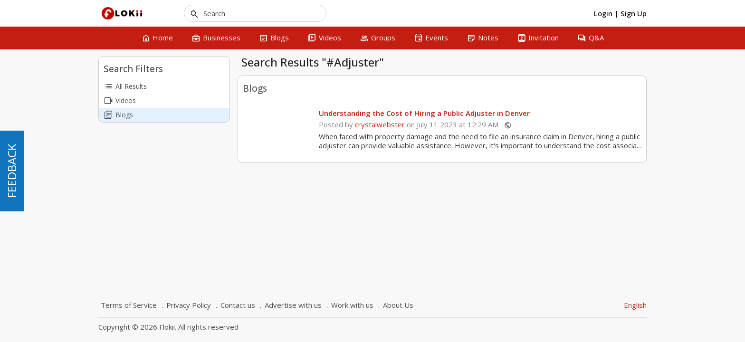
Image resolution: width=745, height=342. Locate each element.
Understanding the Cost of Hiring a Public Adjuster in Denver (424, 113)
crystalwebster (380, 124)
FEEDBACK (11, 171)
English (635, 305)
